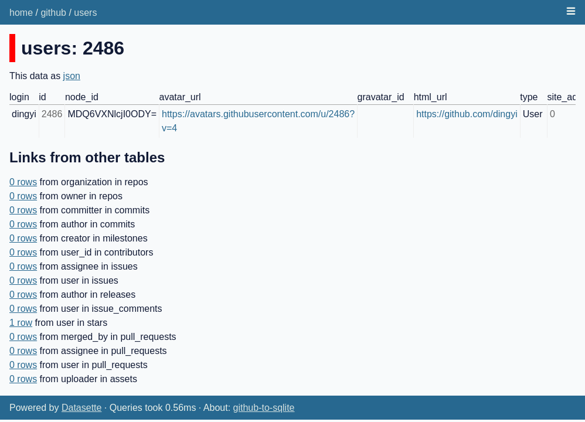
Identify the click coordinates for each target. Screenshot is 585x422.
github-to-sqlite (264, 408)
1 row (20, 323)
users (85, 13)
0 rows (23, 182)
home (21, 13)
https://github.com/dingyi (467, 114)
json (71, 76)
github (53, 13)
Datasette (81, 408)
